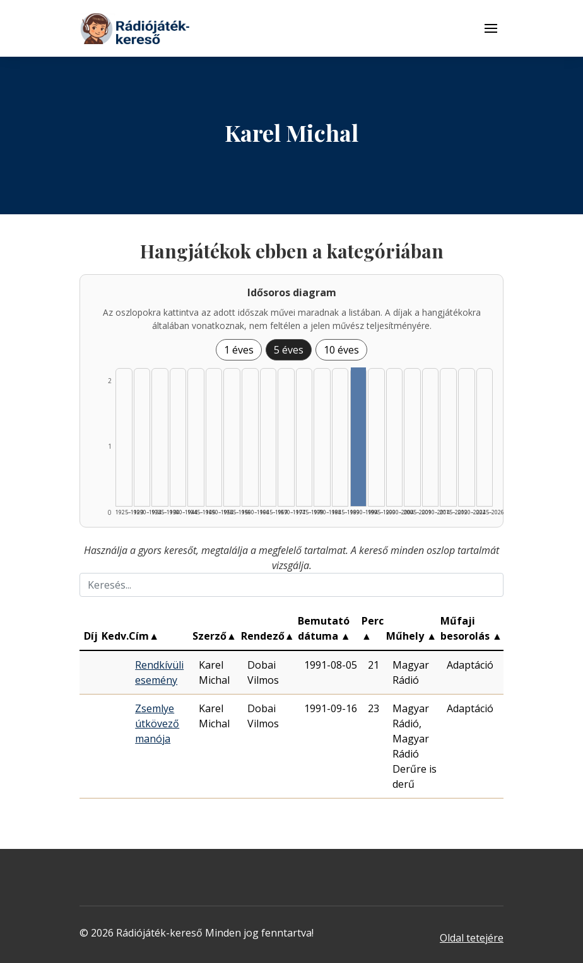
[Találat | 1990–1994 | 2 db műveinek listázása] (359, 436)
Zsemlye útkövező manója (157, 723)
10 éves (341, 350)
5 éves (288, 350)
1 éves (239, 350)
